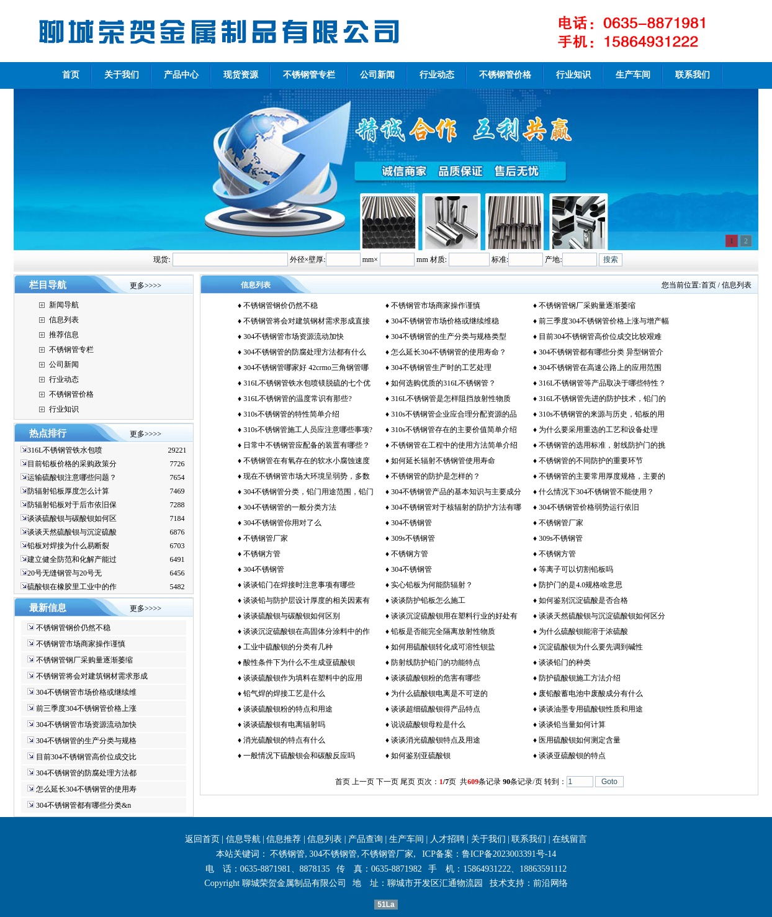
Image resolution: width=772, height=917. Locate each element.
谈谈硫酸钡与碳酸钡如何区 (72, 518)
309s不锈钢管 (413, 538)
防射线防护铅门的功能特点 (435, 662)
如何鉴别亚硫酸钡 (421, 755)
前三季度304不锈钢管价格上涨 (86, 708)
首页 (708, 285)
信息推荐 (283, 839)
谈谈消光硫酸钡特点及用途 (435, 740)
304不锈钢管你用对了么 (282, 522)
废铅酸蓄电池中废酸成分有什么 (591, 693)
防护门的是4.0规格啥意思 (580, 584)
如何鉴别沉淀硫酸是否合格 (583, 600)
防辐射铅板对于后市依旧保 (72, 504)
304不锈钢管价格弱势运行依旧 (589, 507)
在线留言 (569, 839)
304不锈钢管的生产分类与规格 (86, 740)
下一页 (387, 781)
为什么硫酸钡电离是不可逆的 (439, 693)
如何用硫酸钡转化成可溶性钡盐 (443, 647)
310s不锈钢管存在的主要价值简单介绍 (454, 429)
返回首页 (202, 839)
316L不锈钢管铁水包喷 (64, 450)
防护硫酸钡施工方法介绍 (580, 678)
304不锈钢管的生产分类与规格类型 (448, 336)
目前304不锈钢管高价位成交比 (86, 756)
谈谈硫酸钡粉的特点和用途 (288, 709)
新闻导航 (64, 304)
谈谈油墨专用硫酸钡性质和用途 (591, 709)
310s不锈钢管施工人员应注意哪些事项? (307, 429)
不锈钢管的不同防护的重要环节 (591, 460)
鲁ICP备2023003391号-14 (509, 854)
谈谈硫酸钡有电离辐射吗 (284, 724)
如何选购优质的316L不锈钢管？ (443, 383)
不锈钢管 (287, 854)
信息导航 (243, 839)
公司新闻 (64, 364)
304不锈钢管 (411, 522)
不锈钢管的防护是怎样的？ (435, 476)
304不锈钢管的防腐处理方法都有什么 (304, 352)
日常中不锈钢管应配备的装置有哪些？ (306, 445)
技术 (498, 883)
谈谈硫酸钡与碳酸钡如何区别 (291, 616)
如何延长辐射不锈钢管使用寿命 (443, 460)
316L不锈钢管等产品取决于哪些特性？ (602, 383)
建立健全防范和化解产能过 (72, 559)
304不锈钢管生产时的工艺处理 (441, 367)
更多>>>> (145, 285)
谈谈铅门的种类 (565, 662)
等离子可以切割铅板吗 (576, 569)
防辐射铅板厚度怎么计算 (68, 491)
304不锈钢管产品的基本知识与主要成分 (456, 491)
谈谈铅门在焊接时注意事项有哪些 (299, 584)
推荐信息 (64, 334)
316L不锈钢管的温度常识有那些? (297, 398)
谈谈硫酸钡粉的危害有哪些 (435, 678)
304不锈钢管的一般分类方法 (289, 507)
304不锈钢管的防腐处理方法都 (86, 773)
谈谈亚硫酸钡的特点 (572, 755)
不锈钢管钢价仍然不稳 (73, 627)
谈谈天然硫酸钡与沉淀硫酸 (72, 532)
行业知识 (64, 409)
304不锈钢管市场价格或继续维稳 (445, 321)
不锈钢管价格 (71, 394)
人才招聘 (447, 839)
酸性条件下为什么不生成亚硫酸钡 (299, 662)
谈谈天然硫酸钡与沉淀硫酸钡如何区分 (602, 616)
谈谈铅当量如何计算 (572, 724)
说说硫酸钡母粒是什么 (428, 724)
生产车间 (406, 839)
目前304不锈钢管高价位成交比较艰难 (600, 336)
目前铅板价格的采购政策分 (72, 463)
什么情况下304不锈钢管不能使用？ (596, 491)
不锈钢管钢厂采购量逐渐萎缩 (84, 660)
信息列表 (64, 319)
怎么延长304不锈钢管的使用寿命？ (448, 352)
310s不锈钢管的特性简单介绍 (291, 414)
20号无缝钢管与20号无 (64, 573)
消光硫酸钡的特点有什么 (284, 740)
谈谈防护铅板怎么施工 (428, 600)
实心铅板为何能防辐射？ (432, 584)
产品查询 (365, 839)
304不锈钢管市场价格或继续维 (86, 692)
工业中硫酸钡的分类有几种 (288, 647)
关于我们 (488, 839)
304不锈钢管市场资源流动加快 (86, 724)
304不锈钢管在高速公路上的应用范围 (600, 367)
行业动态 (64, 379)
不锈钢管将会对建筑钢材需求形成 (92, 676)
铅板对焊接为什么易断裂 (68, 545)
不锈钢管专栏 (71, 349)
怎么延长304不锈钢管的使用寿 (86, 789)
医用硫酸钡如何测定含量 (580, 740)
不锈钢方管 (262, 553)
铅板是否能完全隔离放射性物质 (443, 631)
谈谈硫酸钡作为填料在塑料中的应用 (302, 678)
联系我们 (528, 839)
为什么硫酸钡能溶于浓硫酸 (583, 631)
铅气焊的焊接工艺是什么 (284, 693)
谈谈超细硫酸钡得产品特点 (435, 709)
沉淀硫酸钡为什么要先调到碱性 (591, 647)
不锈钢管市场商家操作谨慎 (80, 643)
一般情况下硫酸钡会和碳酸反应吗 (299, 755)
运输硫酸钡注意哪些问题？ (72, 477)
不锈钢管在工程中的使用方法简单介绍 (454, 445)
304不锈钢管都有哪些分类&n (83, 805)
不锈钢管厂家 (561, 522)
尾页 (407, 781)
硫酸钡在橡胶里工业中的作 (72, 586)
